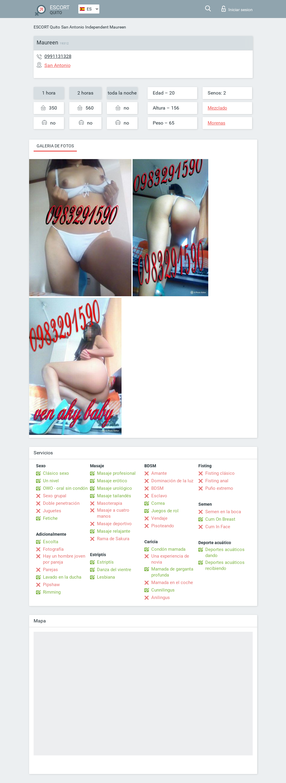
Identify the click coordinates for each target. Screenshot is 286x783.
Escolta (50, 541)
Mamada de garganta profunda (172, 572)
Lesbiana (106, 577)
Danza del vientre (114, 569)
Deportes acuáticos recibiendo (225, 565)
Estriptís (105, 562)
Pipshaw (51, 584)
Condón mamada (168, 549)
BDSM (157, 488)
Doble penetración (61, 503)
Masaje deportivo (114, 523)
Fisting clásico (220, 473)
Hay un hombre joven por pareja (64, 559)
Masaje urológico (114, 488)
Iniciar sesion (237, 8)
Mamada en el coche (172, 582)
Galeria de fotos (55, 145)
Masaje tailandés (114, 495)
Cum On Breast (220, 519)
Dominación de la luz (172, 480)
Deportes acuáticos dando (225, 552)
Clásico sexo (56, 473)
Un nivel (51, 480)
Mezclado (217, 108)
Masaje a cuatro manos (113, 513)
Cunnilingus (163, 590)
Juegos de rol (165, 510)
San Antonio (72, 27)
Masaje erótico (112, 480)
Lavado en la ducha (62, 577)
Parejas (50, 569)
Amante (159, 473)
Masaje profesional (116, 473)
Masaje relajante (113, 531)
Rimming (52, 592)
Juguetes (52, 510)
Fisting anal (216, 480)
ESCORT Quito (47, 27)
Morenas (216, 123)
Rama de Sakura (113, 538)
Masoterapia (109, 503)
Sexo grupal (54, 495)
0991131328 (57, 56)
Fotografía (53, 549)
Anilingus (160, 597)
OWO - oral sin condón (65, 488)
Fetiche (50, 518)
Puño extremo (219, 488)
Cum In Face (217, 526)
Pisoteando (162, 526)
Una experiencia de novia (170, 559)
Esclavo (159, 495)
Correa (158, 503)
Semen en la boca (223, 511)
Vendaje (159, 518)
